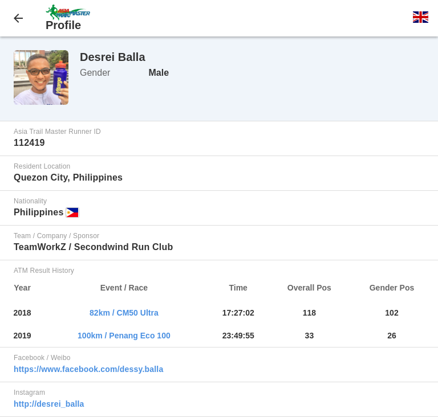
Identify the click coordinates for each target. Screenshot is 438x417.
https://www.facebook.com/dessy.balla (88, 369)
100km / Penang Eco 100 (124, 335)
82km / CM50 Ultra (124, 312)
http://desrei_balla (49, 403)
